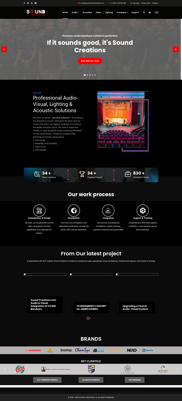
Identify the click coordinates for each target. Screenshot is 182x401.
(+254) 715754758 (117, 3)
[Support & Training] (143, 210)
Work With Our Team (90, 61)
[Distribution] (74, 210)
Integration (108, 218)
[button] (28, 350)
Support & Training (142, 218)
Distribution (74, 218)
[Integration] (108, 210)
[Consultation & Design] (39, 210)
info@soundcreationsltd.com (91, 3)
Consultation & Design (39, 218)
